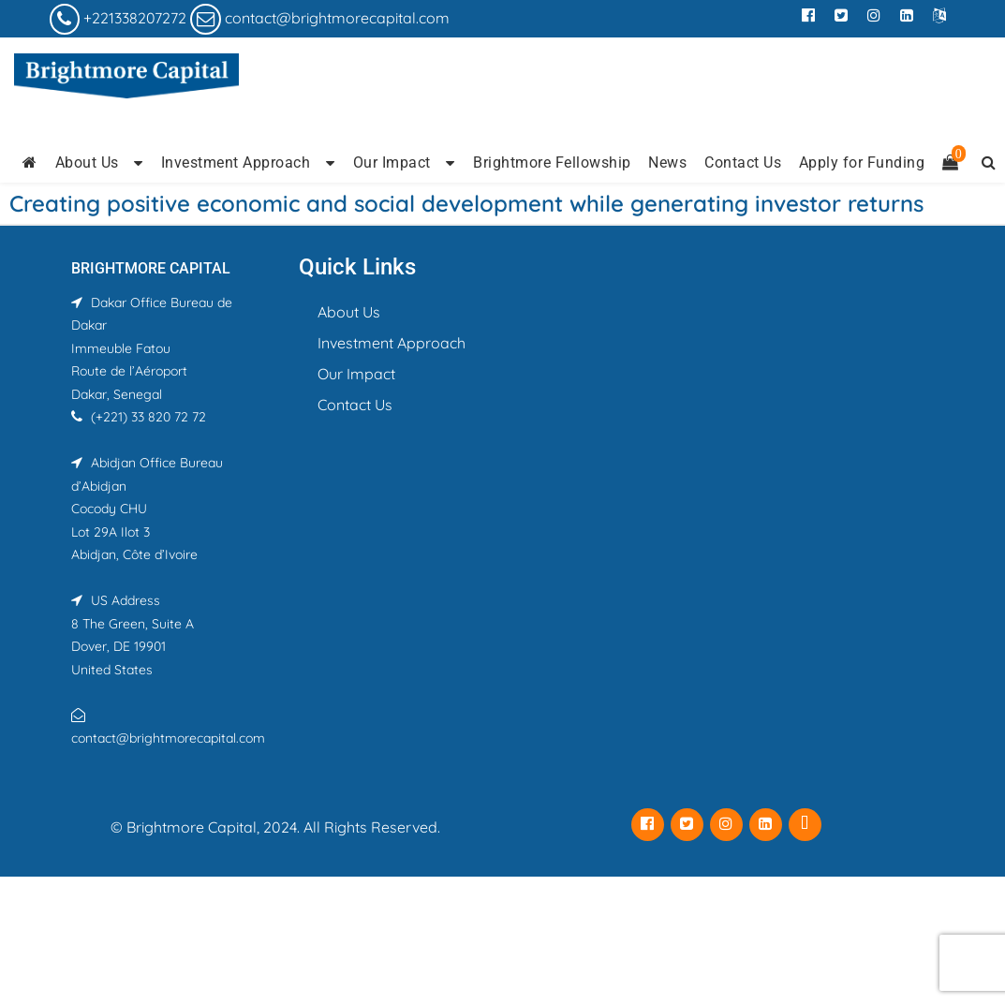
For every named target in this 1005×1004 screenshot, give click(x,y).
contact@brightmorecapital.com (337, 17)
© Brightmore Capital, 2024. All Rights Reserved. (275, 827)
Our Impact (392, 162)
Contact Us (742, 162)
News (667, 162)
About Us (87, 162)
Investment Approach (236, 162)
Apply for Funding (862, 162)
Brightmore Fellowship (552, 162)
